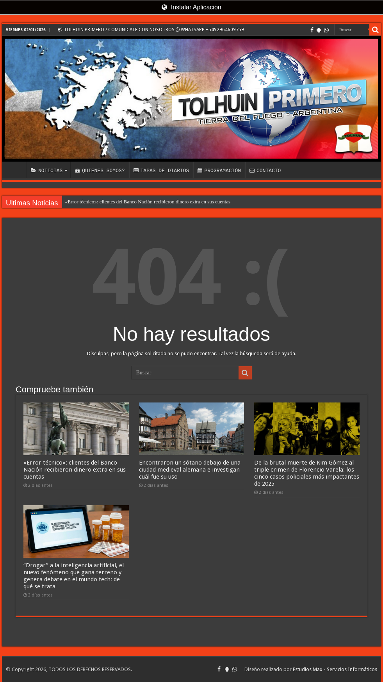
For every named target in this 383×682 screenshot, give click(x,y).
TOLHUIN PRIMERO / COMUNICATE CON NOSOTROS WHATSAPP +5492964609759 (151, 29)
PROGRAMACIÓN (219, 170)
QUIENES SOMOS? (100, 170)
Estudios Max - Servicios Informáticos (335, 669)
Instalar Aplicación (191, 7)
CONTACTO (265, 170)
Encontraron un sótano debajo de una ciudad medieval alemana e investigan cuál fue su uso (189, 469)
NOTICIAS (46, 170)
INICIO (16, 170)
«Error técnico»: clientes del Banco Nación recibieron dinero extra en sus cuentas (147, 202)
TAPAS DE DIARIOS (161, 170)
